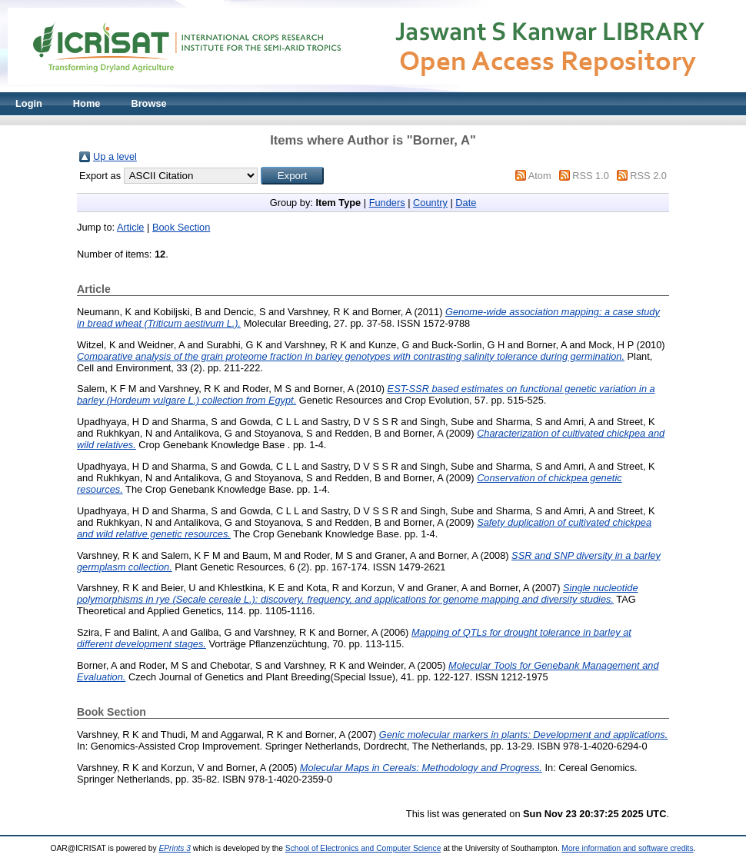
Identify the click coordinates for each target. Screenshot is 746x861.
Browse (148, 103)
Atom (539, 175)
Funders (387, 202)
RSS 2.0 (648, 175)
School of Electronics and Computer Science (363, 848)
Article (131, 227)
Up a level (115, 156)
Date (465, 202)
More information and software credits (627, 848)
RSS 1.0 (590, 175)
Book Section (181, 227)
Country (430, 202)
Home (87, 103)
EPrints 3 (174, 848)
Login (28, 103)
